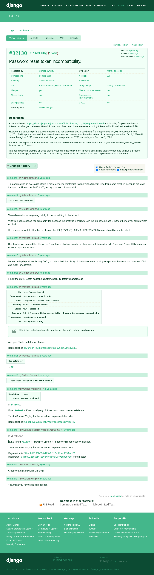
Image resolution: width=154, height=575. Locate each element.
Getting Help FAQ (72, 525)
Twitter (92, 529)
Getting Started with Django (19, 529)
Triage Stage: (85, 85)
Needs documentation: (90, 90)
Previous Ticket (120, 45)
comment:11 (13, 429)
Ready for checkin (116, 85)
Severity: (15, 80)
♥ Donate (141, 6)
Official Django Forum (74, 532)
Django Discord (71, 529)
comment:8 (12, 355)
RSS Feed (48, 504)
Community (100, 6)
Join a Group (44, 525)
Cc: (12, 85)
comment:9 (12, 375)
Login (11, 30)
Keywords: (84, 80)
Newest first (120, 167)
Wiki (62, 38)
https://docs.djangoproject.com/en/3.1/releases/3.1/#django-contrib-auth (64, 123)
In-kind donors (62, 560)
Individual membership (49, 540)
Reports (34, 38)
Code (112, 6)
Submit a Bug (44, 532)
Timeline (49, 38)
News (88, 6)
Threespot (107, 561)
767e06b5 (16, 436)
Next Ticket (137, 45)
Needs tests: (17, 95)
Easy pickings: (18, 103)
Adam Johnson (46, 85)
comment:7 (12, 286)
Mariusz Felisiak (114, 71)
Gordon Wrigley (46, 71)
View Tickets (16, 38)
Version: (83, 76)
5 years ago (134, 50)
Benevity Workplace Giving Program (131, 536)
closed (35, 53)
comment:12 (13, 464)
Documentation (74, 6)
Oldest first (104, 167)
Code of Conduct (14, 540)
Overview (44, 6)
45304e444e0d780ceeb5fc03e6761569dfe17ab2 (49, 347)
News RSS (94, 536)
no (108, 90)
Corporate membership (125, 529)
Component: (17, 76)
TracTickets (115, 496)
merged (46, 107)
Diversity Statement (15, 544)
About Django (12, 525)
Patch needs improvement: (86, 96)
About (130, 6)
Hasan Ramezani (63, 85)
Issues (121, 6)
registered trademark (81, 569)
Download (57, 6)
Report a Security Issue (49, 536)
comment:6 (12, 272)
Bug (44, 53)
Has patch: (16, 90)
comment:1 (12, 177)
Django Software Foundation (20, 536)
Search (74, 38)
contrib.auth (45, 76)
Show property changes (131, 169)
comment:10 (13, 388)
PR (11, 367)
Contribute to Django (48, 529)
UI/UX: (82, 103)
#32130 (18, 53)
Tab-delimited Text (103, 504)
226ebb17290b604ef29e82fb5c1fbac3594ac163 (49, 421)
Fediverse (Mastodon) (99, 532)
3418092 (15, 404)
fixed (53, 53)
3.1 (108, 76)
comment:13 (13, 478)
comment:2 (12, 195)
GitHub (92, 525)
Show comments (107, 169)
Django (14, 5)
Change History (23, 166)
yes (40, 90)
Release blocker (47, 80)
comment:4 (12, 238)
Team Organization (15, 532)
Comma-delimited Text (73, 504)
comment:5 (12, 255)
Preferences (26, 30)
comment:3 (12, 209)
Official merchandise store (126, 532)
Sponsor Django (121, 525)
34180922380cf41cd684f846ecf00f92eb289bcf (46, 456)
